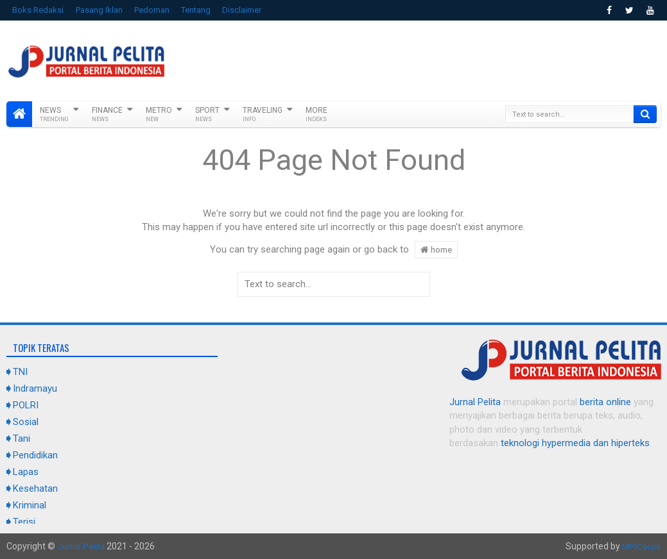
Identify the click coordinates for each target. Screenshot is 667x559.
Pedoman (151, 10)
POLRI (26, 405)
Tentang (196, 10)
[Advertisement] (427, 59)
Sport (207, 114)
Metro (159, 114)
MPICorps (641, 546)
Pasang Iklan (99, 10)
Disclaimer (241, 10)
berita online (605, 402)
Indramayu (35, 388)
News (54, 114)
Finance (107, 114)
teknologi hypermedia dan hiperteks (575, 443)
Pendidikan (35, 455)
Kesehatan (35, 488)
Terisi (24, 522)
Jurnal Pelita (475, 402)
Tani (21, 438)
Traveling (262, 114)
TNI (20, 372)
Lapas (26, 472)
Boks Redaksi (38, 10)
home (436, 249)
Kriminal (29, 505)
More (316, 114)
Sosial (26, 422)
